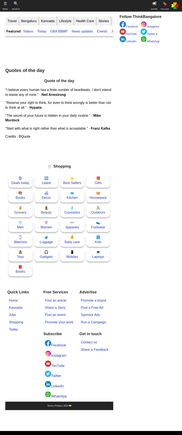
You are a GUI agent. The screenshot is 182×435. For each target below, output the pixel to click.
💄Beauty (46, 210)
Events (102, 31)
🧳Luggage (46, 240)
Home (13, 300)
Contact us (89, 342)
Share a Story (55, 307)
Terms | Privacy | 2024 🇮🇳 (59, 406)
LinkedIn (54, 384)
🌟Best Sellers (72, 180)
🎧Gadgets (46, 254)
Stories (103, 21)
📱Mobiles (72, 254)
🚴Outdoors (98, 210)
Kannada (48, 21)
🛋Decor (46, 195)
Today (41, 31)
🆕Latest (46, 180)
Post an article (55, 300)
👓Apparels (72, 225)
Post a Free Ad (92, 307)
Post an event (55, 315)
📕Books (20, 269)
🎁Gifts (98, 180)
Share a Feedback (95, 349)
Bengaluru (29, 21)
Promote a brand (93, 300)
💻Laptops (98, 254)
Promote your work (59, 322)
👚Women (46, 225)
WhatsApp (56, 394)
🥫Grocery (20, 210)
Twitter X (149, 31)
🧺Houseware (98, 195)
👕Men (20, 225)
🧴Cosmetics (72, 210)
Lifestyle (65, 21)
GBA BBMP (59, 31)
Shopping (16, 322)
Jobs (12, 315)
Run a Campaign (93, 322)
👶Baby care (72, 240)
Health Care (85, 21)
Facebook (55, 343)
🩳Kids (98, 240)
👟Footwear (98, 225)
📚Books (20, 195)
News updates (82, 31)
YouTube (55, 363)
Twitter (53, 374)
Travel (12, 21)
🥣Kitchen (72, 195)
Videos (28, 31)
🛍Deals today (20, 180)
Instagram (55, 353)
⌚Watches (20, 240)
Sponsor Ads (90, 315)
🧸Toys (20, 254)
